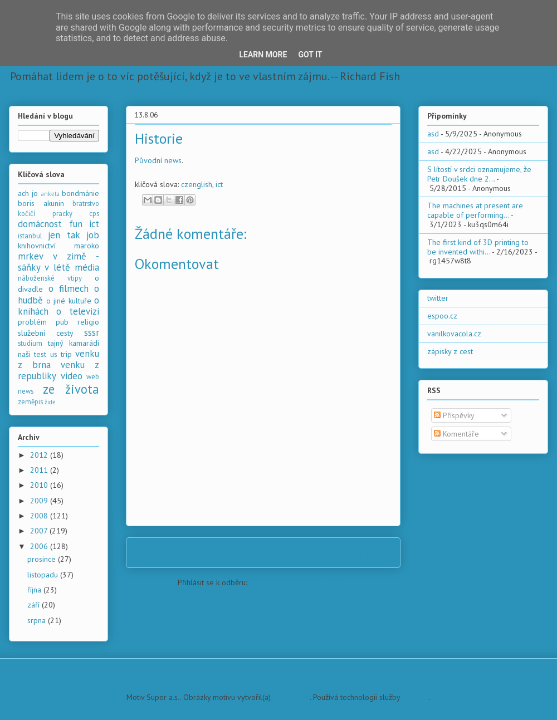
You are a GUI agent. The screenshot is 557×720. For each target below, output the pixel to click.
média (87, 267)
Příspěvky (454, 415)
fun (75, 224)
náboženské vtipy (50, 277)
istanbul (30, 235)
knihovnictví (37, 246)
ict (219, 184)
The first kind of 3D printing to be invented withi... (478, 247)
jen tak (64, 235)
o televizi (77, 311)
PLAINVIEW (291, 697)
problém (32, 322)
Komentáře (456, 434)
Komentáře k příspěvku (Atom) (299, 582)
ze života (71, 389)
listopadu (43, 575)
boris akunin (41, 203)
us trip (61, 354)
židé (50, 402)
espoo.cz (442, 316)
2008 (40, 516)
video (71, 376)
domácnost (40, 224)
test (40, 354)
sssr (91, 332)
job (92, 235)
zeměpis (30, 401)
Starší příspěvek (358, 552)
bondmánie (80, 193)
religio (88, 322)
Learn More (263, 54)
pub (62, 322)
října (35, 590)
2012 (40, 455)
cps (94, 213)
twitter (437, 298)
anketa (50, 194)
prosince (42, 559)
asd (433, 134)
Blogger (415, 697)
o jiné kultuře (68, 301)
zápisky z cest (450, 351)
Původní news (158, 160)
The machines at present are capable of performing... (475, 210)
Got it (310, 54)
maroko (86, 246)
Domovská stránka (266, 552)
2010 (40, 485)
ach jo (28, 193)
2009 (40, 501)
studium (30, 343)
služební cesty (46, 333)
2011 (40, 470)
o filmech (68, 288)
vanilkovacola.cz (454, 334)
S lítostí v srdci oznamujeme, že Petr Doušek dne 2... (479, 174)
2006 (40, 546)
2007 (40, 531)
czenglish (196, 184)
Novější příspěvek (171, 552)
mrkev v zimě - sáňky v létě (58, 261)
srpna (37, 620)
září (34, 605)
